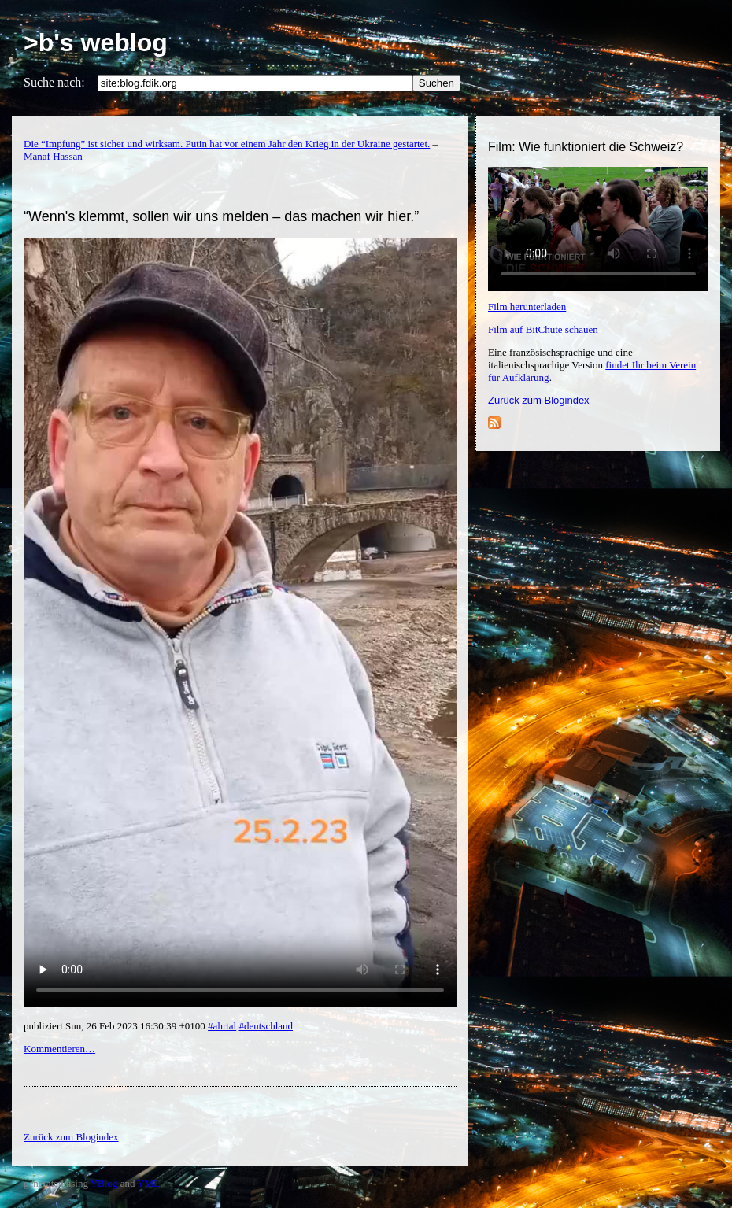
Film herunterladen (527, 306)
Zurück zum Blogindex (539, 400)
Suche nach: (54, 82)
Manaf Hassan (53, 156)
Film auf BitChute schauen (543, 329)
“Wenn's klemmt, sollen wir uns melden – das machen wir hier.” (221, 216)
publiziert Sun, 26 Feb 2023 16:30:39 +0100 (116, 1026)
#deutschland (265, 1026)
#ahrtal (222, 1026)
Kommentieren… (59, 1049)
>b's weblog (96, 42)
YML (148, 1183)
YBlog (104, 1183)
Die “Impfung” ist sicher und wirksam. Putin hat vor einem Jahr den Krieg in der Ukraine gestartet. (227, 144)
